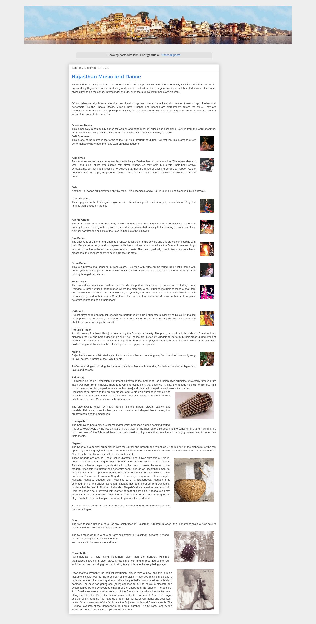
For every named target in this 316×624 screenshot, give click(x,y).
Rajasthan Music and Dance (106, 77)
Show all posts (171, 55)
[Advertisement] (119, 95)
